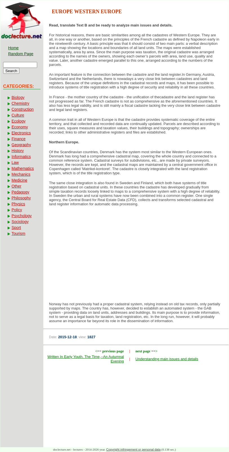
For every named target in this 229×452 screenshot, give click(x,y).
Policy (17, 210)
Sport (16, 227)
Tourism (18, 233)
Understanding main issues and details (166, 359)
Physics (18, 204)
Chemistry (20, 103)
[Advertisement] (136, 255)
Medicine (19, 180)
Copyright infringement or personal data (133, 449)
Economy (20, 127)
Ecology (19, 121)
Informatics (21, 156)
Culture (18, 115)
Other (16, 186)
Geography (21, 144)
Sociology (20, 221)
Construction (23, 109)
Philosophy (21, 198)
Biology (18, 97)
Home (13, 48)
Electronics (21, 133)
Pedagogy (20, 192)
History (18, 150)
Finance (19, 139)
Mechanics (21, 174)
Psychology (22, 215)
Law (15, 162)
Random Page (20, 54)
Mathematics (23, 168)
